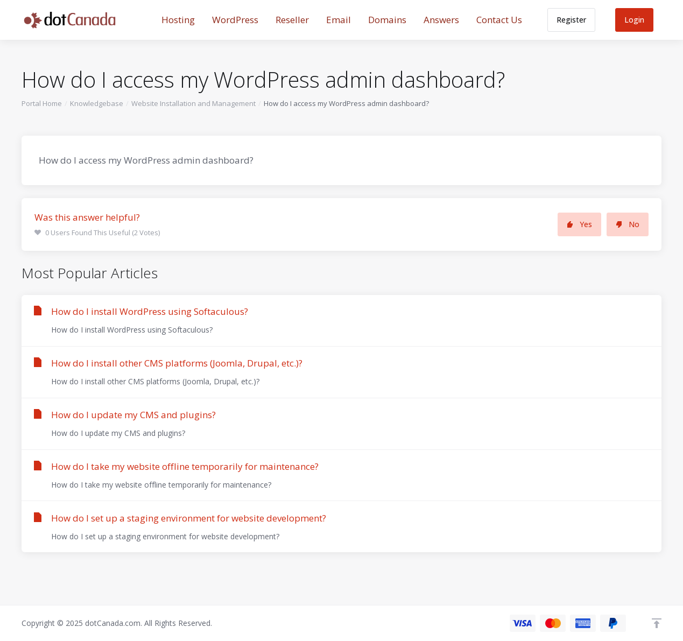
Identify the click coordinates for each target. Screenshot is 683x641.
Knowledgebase (96, 103)
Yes (579, 224)
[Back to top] (656, 623)
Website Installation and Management (193, 103)
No (627, 224)
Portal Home (42, 103)
